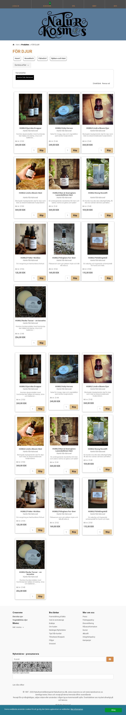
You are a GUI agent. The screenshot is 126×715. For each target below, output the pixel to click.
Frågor (51, 640)
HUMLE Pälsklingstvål (97, 258)
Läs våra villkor (18, 685)
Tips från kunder (55, 634)
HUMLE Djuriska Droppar (30, 128)
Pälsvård (42, 58)
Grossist (52, 644)
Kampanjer (87, 640)
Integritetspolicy (89, 637)
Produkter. (25, 45)
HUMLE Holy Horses (64, 128)
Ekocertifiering (88, 623)
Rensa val (106, 83)
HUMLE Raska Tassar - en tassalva (30, 321)
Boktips (52, 623)
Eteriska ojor (18, 617)
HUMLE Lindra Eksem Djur (97, 128)
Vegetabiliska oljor (20, 620)
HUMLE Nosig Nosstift (97, 193)
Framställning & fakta (57, 617)
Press (85, 617)
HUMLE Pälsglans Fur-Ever (64, 258)
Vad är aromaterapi (56, 620)
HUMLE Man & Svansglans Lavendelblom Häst (64, 194)
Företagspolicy (88, 620)
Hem (17, 45)
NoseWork (29, 58)
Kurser (85, 630)
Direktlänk (97, 83)
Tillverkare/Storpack (56, 637)
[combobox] (22, 65)
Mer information (77, 709)
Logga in (15, 6)
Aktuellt (86, 634)
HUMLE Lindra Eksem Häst (30, 193)
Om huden (53, 627)
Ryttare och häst (58, 58)
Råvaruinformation (90, 627)
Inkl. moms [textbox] (17, 627)
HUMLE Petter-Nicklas (30, 258)
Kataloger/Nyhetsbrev (57, 630)
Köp (41, 150)
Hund (17, 58)
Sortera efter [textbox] (20, 65)
